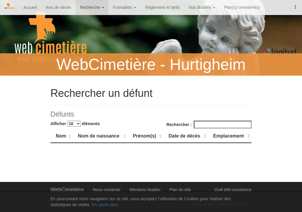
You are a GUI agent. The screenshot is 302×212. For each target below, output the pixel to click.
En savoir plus (105, 204)
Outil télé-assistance (233, 189)
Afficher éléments (75, 124)
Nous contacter (107, 189)
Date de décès (185, 135)
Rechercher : (209, 124)
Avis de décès (58, 7)
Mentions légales (144, 189)
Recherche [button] (92, 7)
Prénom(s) (144, 135)
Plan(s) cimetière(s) (242, 7)
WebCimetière (67, 190)
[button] (295, 6)
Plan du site (180, 189)
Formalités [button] (124, 7)
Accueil (30, 7)
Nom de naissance (98, 135)
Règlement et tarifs (162, 7)
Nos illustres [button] (202, 7)
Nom (61, 135)
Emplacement (228, 135)
